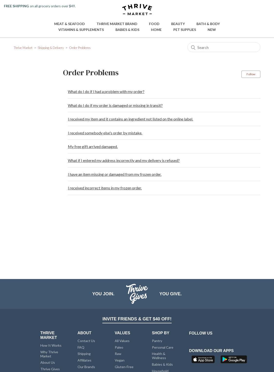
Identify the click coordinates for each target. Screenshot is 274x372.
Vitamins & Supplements (81, 30)
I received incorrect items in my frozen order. (105, 188)
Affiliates (84, 360)
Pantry (157, 341)
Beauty (178, 24)
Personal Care (162, 347)
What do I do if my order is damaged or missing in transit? (115, 105)
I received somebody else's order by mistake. (105, 132)
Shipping (84, 354)
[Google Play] (234, 360)
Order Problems (80, 48)
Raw (118, 354)
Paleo (119, 347)
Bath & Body (208, 24)
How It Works (51, 345)
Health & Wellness (159, 356)
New (212, 30)
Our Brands (86, 367)
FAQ (81, 347)
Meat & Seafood (69, 24)
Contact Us (86, 341)
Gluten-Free (124, 367)
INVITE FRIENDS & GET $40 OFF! (136, 318)
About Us (47, 362)
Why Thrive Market (49, 354)
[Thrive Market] (137, 10)
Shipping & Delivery (51, 48)
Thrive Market (23, 48)
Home (156, 30)
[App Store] (203, 360)
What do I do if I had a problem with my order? (106, 91)
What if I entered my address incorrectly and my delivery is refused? (124, 160)
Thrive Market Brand (117, 24)
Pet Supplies (184, 30)
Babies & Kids (127, 30)
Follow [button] (251, 74)
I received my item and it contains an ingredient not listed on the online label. (130, 119)
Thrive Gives (50, 369)
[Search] (223, 47)
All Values (122, 341)
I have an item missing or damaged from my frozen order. (114, 174)
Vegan (119, 360)
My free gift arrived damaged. (93, 146)
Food (154, 24)
